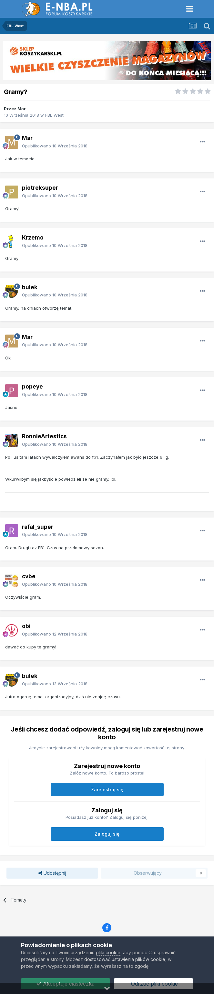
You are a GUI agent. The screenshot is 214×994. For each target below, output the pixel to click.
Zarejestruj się (107, 789)
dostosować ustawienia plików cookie (124, 959)
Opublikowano (54, 145)
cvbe (29, 576)
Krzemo (33, 237)
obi (26, 626)
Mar (21, 108)
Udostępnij (52, 873)
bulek (29, 287)
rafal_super (37, 527)
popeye (32, 386)
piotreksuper (40, 188)
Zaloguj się (107, 834)
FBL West (54, 115)
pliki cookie (108, 952)
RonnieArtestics (44, 436)
